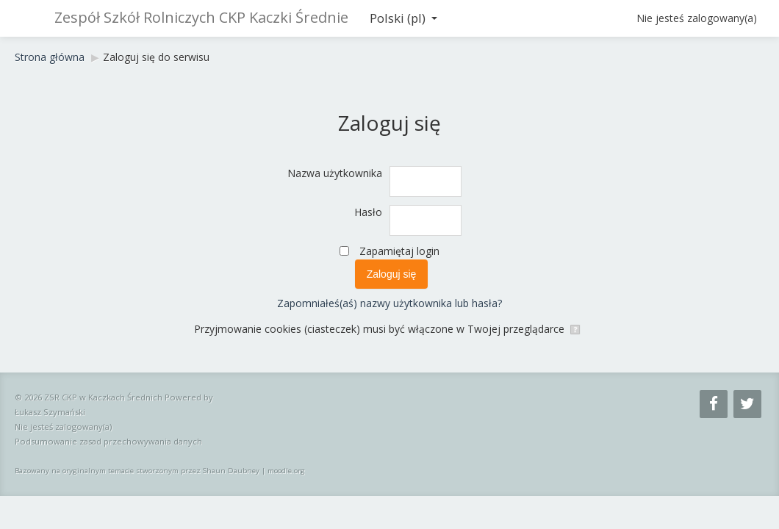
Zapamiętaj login (399, 251)
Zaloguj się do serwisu (156, 57)
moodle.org (286, 470)
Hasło (368, 212)
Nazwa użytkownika (334, 173)
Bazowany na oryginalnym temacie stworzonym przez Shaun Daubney (137, 470)
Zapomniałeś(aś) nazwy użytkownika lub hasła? (389, 303)
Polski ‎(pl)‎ (403, 18)
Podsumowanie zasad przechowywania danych (108, 441)
